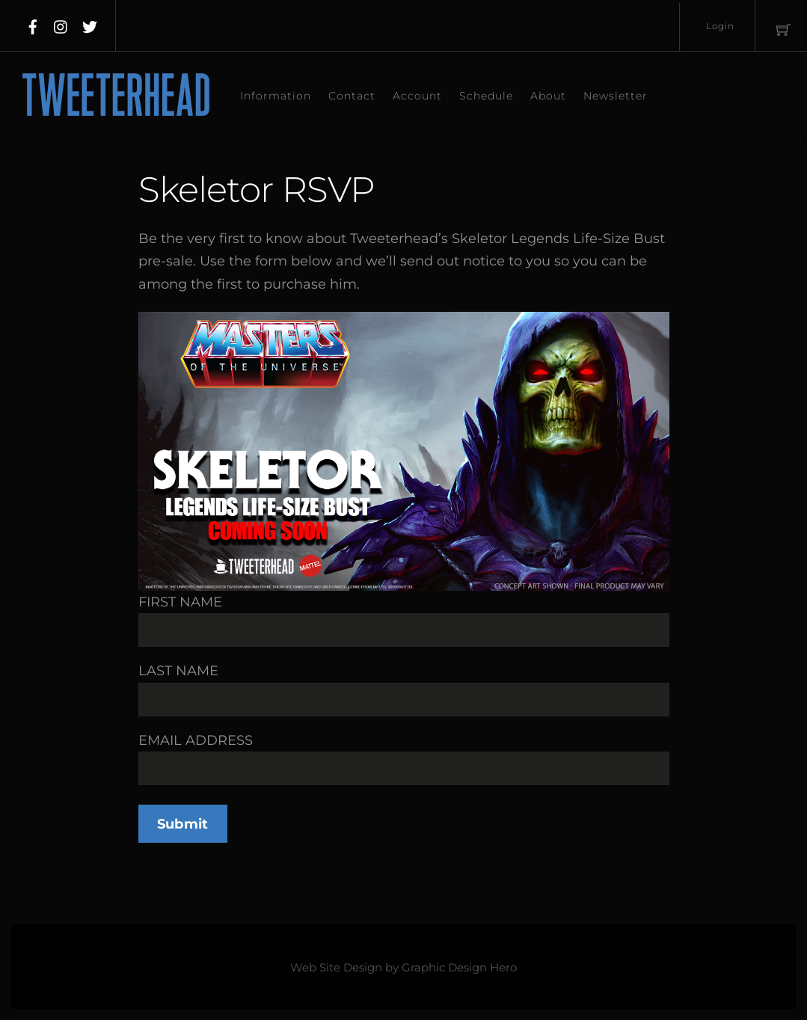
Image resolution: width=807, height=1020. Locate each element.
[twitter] (89, 23)
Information (275, 95)
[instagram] (61, 23)
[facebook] (32, 23)
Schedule (486, 95)
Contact (351, 95)
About (548, 95)
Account (417, 95)
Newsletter (615, 95)
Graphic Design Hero (459, 967)
